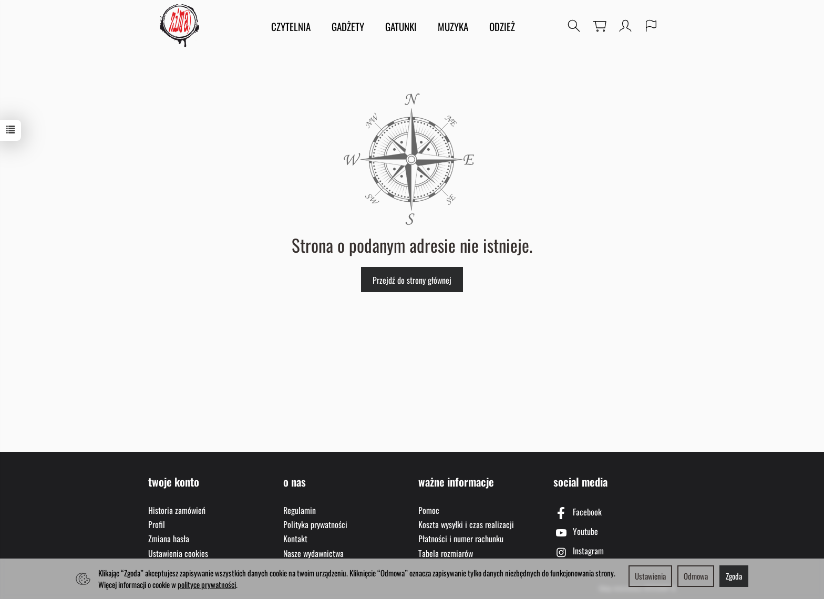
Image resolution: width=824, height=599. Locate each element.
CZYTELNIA (291, 26)
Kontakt (295, 538)
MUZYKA (453, 26)
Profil (156, 524)
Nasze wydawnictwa (313, 553)
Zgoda (734, 576)
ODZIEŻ (502, 26)
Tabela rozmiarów (445, 553)
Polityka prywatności (315, 524)
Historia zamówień (176, 510)
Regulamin (299, 510)
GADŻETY (348, 26)
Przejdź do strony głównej (412, 280)
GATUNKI (401, 26)
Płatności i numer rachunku (460, 538)
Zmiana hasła (168, 538)
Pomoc (428, 510)
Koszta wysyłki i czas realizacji (466, 524)
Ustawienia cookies (178, 553)
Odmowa (696, 576)
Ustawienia (650, 576)
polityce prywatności (207, 584)
